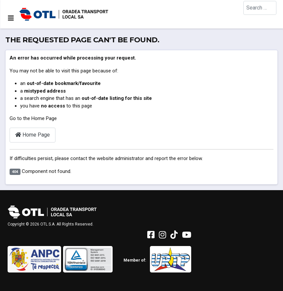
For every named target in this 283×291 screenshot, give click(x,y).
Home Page (32, 135)
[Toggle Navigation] (11, 18)
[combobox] (259, 14)
